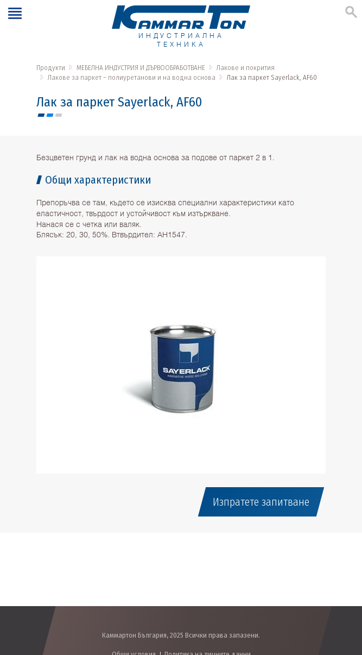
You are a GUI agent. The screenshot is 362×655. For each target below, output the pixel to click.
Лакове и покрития (246, 68)
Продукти (50, 68)
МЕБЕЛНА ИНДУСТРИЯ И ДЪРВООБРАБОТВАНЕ (141, 68)
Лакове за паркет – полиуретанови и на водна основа (131, 77)
